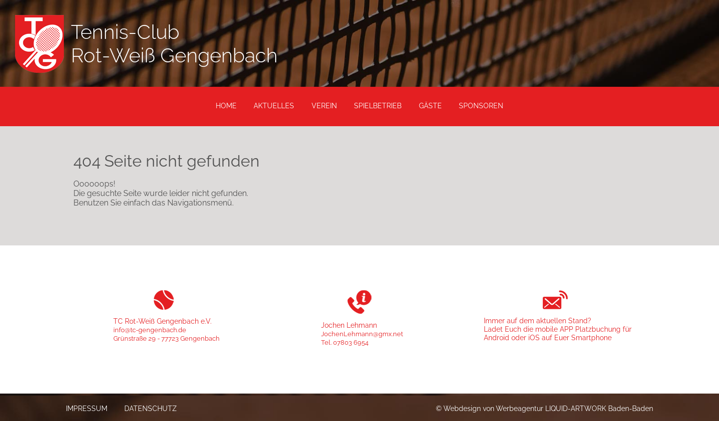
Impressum (86, 408)
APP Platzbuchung (590, 329)
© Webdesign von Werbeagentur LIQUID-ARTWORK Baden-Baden (544, 408)
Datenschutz (150, 408)
